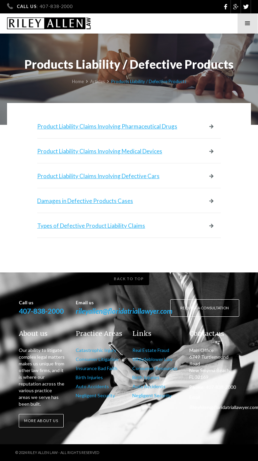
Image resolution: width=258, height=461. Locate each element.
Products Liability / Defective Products (148, 82)
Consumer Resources (155, 368)
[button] (248, 23)
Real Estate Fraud (150, 350)
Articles (97, 82)
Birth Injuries (89, 377)
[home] (49, 21)
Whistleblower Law (152, 359)
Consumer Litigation (97, 359)
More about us (41, 420)
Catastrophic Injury (96, 350)
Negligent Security (95, 395)
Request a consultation (204, 308)
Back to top (129, 278)
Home (78, 82)
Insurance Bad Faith (96, 368)
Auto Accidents (92, 386)
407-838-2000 (41, 311)
